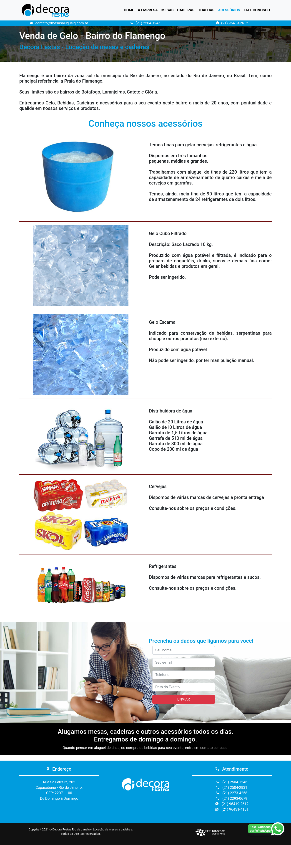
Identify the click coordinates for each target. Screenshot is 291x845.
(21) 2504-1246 (145, 23)
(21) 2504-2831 (231, 787)
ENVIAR (183, 699)
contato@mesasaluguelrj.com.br (59, 23)
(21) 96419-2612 (232, 23)
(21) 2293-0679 (231, 798)
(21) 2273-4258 (231, 793)
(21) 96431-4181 (231, 809)
